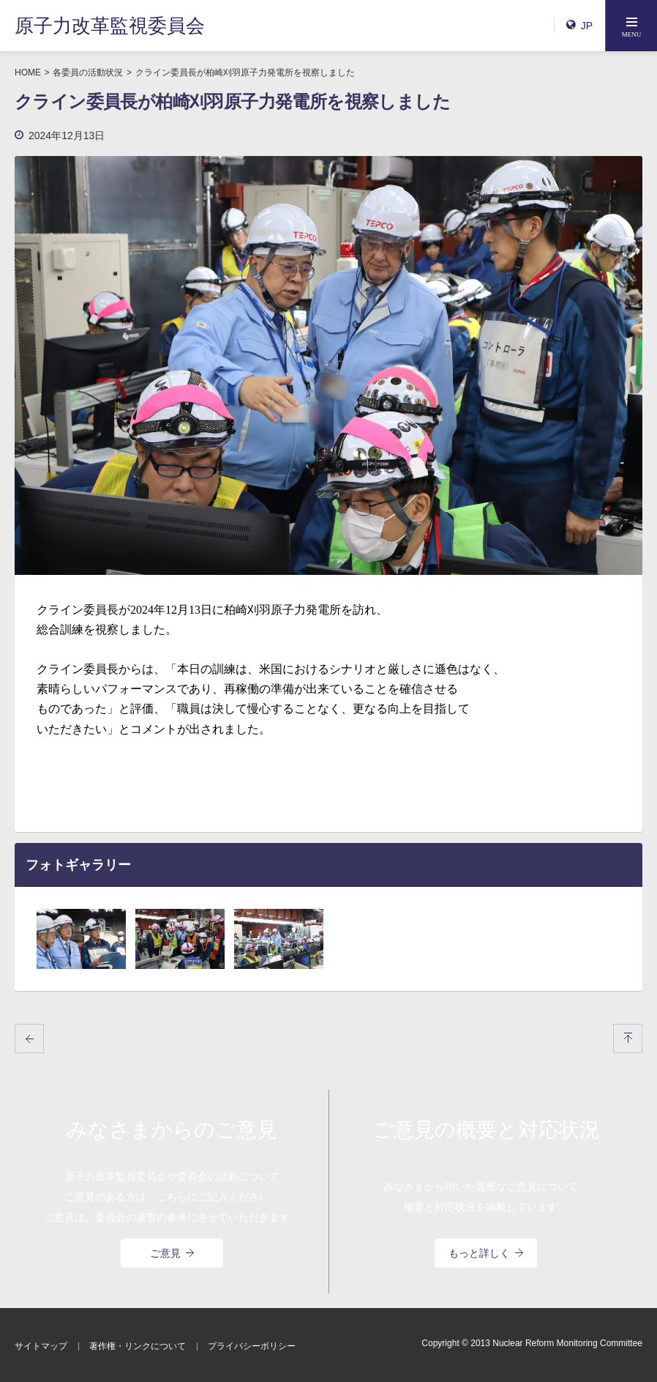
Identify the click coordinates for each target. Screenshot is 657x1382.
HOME (28, 72)
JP (579, 25)
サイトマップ (41, 1346)
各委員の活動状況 (88, 72)
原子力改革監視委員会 (110, 26)
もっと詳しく (485, 1253)
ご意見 (172, 1253)
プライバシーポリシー (252, 1346)
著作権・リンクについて (137, 1346)
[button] (631, 25)
